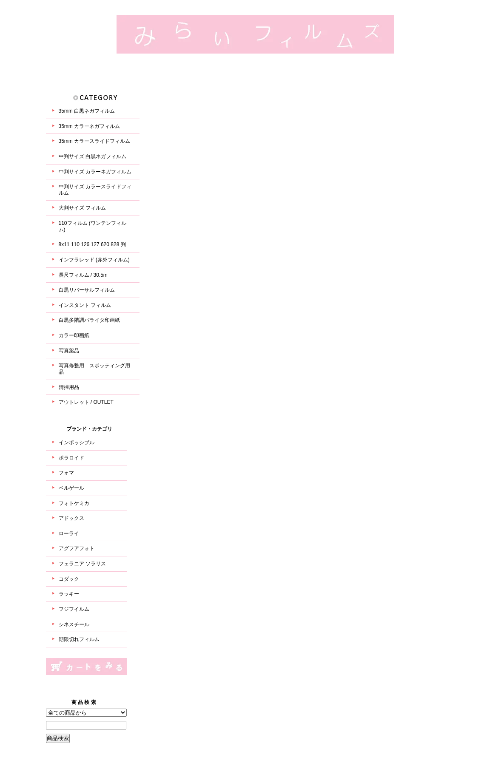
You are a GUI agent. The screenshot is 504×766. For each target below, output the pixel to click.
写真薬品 (69, 351)
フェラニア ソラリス (82, 564)
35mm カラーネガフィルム (89, 126)
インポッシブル (76, 442)
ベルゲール (71, 488)
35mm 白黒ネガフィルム (87, 111)
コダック (69, 579)
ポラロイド (71, 458)
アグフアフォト (76, 548)
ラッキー (69, 594)
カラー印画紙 (74, 335)
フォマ (66, 473)
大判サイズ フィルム (82, 208)
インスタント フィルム (85, 305)
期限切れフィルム (79, 639)
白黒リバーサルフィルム (87, 290)
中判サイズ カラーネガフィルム (95, 172)
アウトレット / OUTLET (86, 402)
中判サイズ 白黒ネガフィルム (92, 156)
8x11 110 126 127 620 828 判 (92, 244)
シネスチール (74, 624)
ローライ (69, 533)
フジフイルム (74, 609)
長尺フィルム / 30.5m (83, 275)
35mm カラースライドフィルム (95, 141)
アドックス (71, 518)
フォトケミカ (74, 503)
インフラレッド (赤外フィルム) (94, 260)
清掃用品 (69, 387)
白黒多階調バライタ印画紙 (89, 320)
